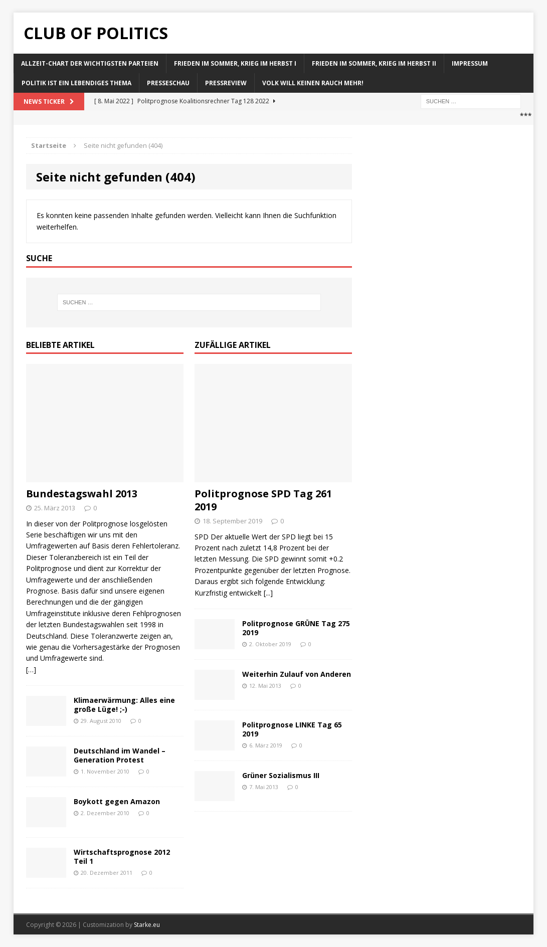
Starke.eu (147, 924)
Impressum (470, 63)
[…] (31, 669)
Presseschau (168, 83)
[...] (268, 593)
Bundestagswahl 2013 (81, 493)
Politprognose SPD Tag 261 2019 (263, 500)
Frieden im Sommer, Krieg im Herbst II (374, 63)
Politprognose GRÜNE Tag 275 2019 (296, 628)
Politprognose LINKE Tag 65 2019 (292, 729)
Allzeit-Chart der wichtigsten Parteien (89, 63)
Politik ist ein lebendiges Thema (76, 83)
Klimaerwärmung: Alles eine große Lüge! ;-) (124, 704)
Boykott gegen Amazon (117, 801)
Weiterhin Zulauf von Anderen (296, 674)
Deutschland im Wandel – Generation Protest (119, 755)
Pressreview (226, 83)
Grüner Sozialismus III (280, 775)
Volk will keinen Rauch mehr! (312, 83)
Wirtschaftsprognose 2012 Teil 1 (122, 856)
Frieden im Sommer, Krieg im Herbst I (235, 63)
